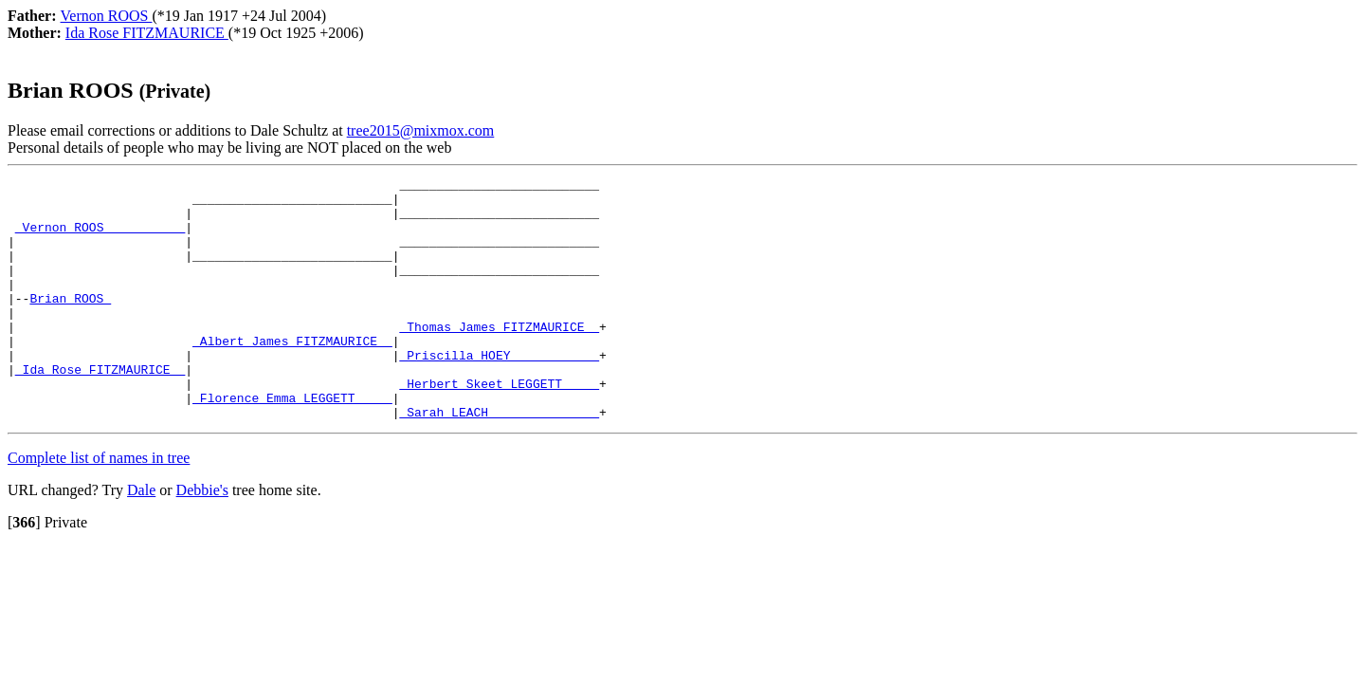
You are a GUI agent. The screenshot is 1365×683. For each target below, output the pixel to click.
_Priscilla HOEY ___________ (499, 391)
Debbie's (202, 538)
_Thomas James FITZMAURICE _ (499, 357)
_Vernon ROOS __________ (100, 238)
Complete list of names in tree (99, 506)
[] (24, 571)
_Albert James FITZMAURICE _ (292, 374)
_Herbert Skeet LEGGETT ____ (499, 425)
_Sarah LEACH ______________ (499, 460)
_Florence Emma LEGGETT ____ (292, 443)
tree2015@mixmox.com (421, 130)
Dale (141, 538)
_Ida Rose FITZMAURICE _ (100, 408)
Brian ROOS (70, 323)
